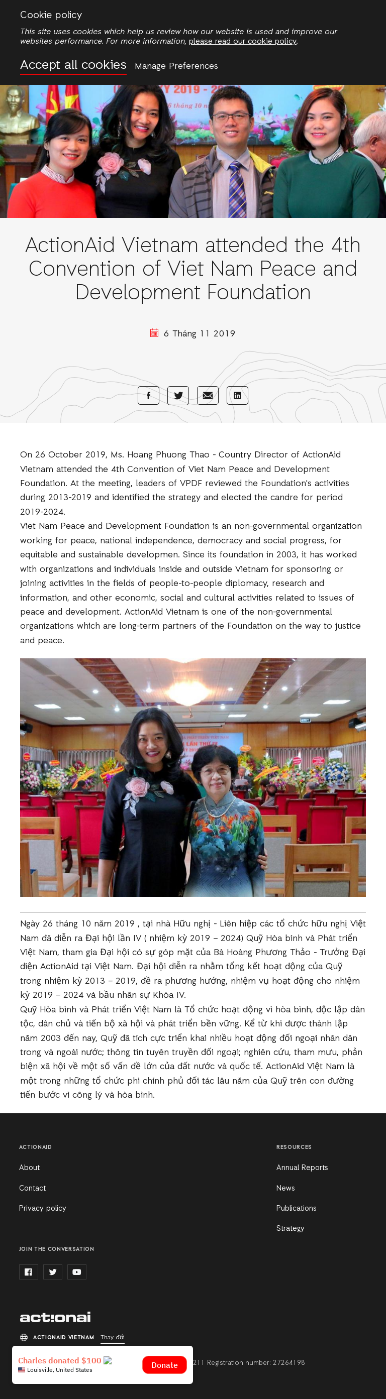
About (29, 1168)
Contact (32, 1189)
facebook (28, 1271)
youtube (76, 1271)
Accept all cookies (73, 65)
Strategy (290, 1229)
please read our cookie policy (243, 41)
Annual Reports (302, 1168)
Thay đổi (113, 1338)
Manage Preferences (176, 66)
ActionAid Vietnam (55, 1317)
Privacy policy (42, 1209)
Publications (296, 1209)
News (285, 1189)
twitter (52, 1271)
